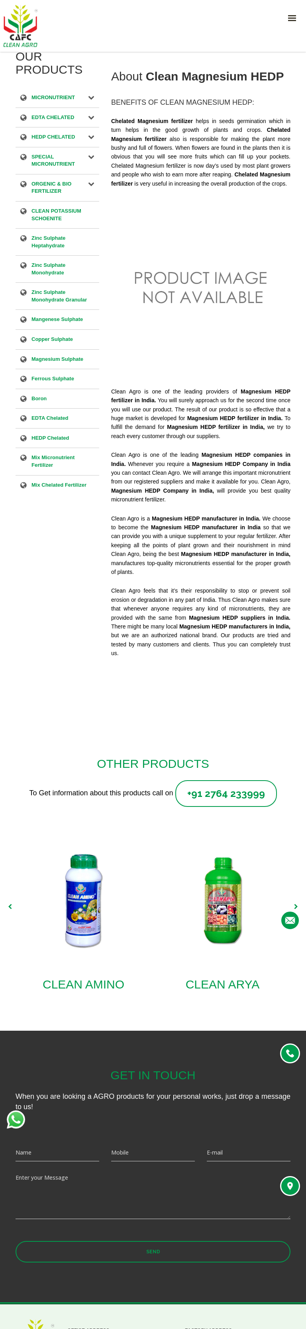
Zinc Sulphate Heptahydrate (48, 242)
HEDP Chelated (50, 438)
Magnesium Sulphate (57, 359)
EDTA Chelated (49, 418)
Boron (39, 399)
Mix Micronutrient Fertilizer (53, 461)
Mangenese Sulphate (57, 319)
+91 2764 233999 (226, 793)
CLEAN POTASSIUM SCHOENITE (56, 214)
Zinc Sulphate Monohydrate (48, 269)
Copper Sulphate (52, 339)
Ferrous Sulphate (52, 379)
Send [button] (153, 1252)
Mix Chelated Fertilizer (58, 485)
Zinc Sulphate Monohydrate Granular (59, 296)
